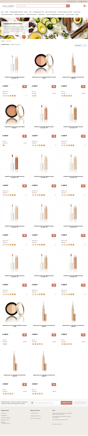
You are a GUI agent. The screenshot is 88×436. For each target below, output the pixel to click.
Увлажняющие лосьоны (16, 12)
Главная (3, 41)
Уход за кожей (70, 14)
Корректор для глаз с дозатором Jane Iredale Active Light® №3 (73, 326)
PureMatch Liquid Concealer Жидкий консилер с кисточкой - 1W (15, 78)
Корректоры (77, 12)
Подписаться (66, 403)
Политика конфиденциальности (6, 423)
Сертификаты (4, 416)
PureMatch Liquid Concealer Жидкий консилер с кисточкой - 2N (44, 177)
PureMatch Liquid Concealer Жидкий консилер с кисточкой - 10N (44, 127)
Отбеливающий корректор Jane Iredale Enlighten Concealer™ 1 (15, 127)
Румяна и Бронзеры (31, 14)
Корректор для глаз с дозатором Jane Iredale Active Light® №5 (44, 376)
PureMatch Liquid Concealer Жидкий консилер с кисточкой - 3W (73, 177)
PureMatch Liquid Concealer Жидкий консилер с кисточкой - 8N (44, 277)
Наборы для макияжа (7, 14)
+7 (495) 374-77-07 (34, 413)
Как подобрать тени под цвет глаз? (60, 420)
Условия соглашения (5, 418)
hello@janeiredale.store (35, 416)
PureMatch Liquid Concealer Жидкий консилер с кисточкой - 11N (73, 127)
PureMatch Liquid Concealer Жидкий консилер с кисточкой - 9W (73, 277)
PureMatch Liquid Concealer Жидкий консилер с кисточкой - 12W (15, 177)
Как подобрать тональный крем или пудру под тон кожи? (61, 418)
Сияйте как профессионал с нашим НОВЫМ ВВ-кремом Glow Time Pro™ (62, 414)
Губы (30, 12)
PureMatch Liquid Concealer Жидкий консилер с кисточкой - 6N (73, 227)
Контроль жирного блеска (65, 12)
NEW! (2, 12)
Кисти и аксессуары (50, 12)
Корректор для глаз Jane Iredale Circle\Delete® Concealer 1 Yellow (15, 326)
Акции (76, 14)
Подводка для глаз (19, 14)
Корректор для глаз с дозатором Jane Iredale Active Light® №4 (15, 376)
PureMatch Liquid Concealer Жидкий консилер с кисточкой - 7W (15, 277)
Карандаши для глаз (38, 12)
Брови (25, 12)
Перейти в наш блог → (57, 424)
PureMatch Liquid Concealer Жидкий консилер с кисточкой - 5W (44, 227)
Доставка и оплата (5, 420)
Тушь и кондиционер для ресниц (55, 14)
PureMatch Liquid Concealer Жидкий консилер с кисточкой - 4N (15, 227)
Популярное (78, 45)
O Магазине (3, 413)
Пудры (6, 12)
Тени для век (41, 14)
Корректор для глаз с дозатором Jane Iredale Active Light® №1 (44, 326)
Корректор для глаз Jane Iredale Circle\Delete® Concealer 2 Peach (44, 78)
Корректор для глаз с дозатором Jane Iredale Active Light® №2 (73, 78)
